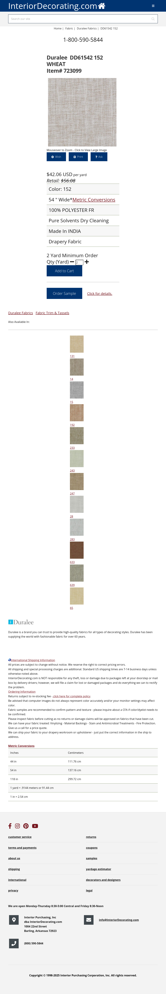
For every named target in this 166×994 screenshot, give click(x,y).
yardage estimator (98, 869)
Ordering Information (22, 692)
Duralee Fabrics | (88, 28)
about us (14, 858)
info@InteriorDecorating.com (119, 920)
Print (80, 157)
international (17, 880)
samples (91, 858)
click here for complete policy (71, 696)
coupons (91, 848)
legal (89, 890)
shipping (14, 869)
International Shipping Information (31, 660)
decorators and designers (103, 880)
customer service (19, 837)
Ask (100, 157)
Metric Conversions (93, 199)
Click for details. (99, 293)
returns (91, 837)
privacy (13, 890)
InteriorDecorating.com (57, 5)
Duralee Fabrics (20, 313)
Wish (58, 157)
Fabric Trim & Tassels (52, 313)
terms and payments (22, 848)
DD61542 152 (109, 28)
